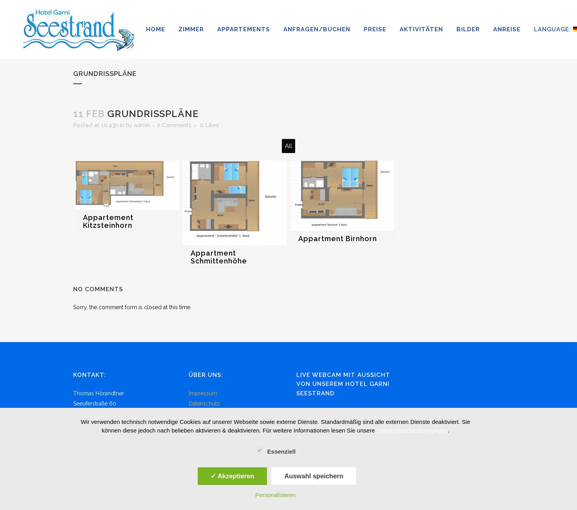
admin (142, 125)
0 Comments (174, 125)
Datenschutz (204, 403)
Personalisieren (275, 495)
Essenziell (276, 450)
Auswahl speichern (313, 475)
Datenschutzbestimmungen (412, 430)
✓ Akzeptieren (232, 475)
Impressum (203, 393)
